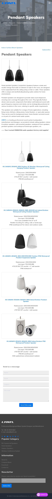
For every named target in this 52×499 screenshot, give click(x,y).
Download (5, 465)
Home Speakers (7, 446)
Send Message (26, 405)
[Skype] (15, 436)
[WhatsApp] (17, 436)
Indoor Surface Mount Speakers (12, 48)
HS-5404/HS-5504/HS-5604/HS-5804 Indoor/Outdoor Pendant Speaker (26, 300)
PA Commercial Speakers (10, 443)
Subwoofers (46, 50)
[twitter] (4, 436)
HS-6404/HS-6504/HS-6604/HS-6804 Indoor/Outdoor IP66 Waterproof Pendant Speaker (26, 342)
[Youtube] (7, 436)
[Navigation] (49, 3)
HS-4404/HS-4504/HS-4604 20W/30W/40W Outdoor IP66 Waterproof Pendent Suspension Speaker (26, 256)
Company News (6, 462)
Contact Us (5, 467)
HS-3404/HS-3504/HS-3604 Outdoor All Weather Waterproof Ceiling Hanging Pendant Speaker (26, 167)
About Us (4, 460)
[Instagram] (12, 436)
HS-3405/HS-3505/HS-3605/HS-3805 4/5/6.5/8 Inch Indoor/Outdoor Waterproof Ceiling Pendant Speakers (26, 211)
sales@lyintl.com (11, 432)
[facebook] (2, 436)
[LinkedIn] (10, 436)
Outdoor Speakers (7, 448)
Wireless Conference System (11, 451)
